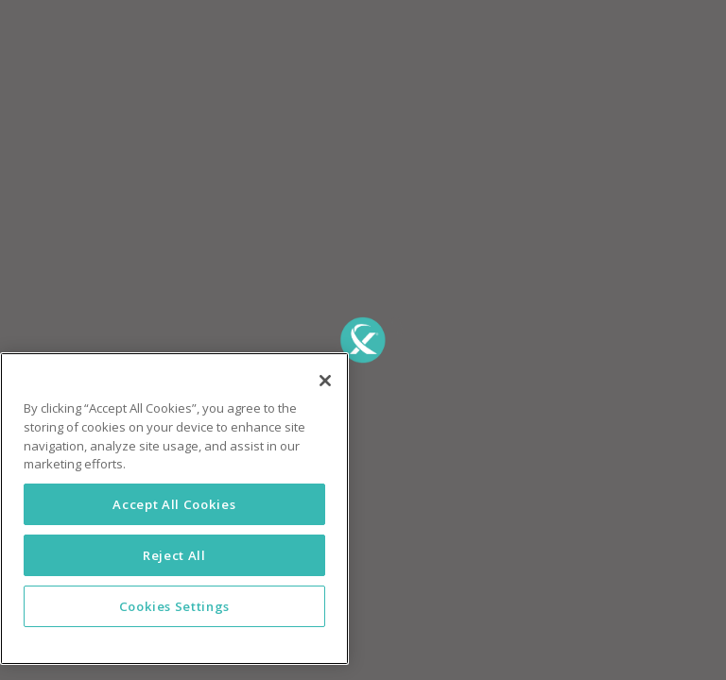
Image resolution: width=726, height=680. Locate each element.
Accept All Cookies (173, 504)
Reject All (174, 555)
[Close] (325, 380)
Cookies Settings (175, 606)
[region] (174, 508)
